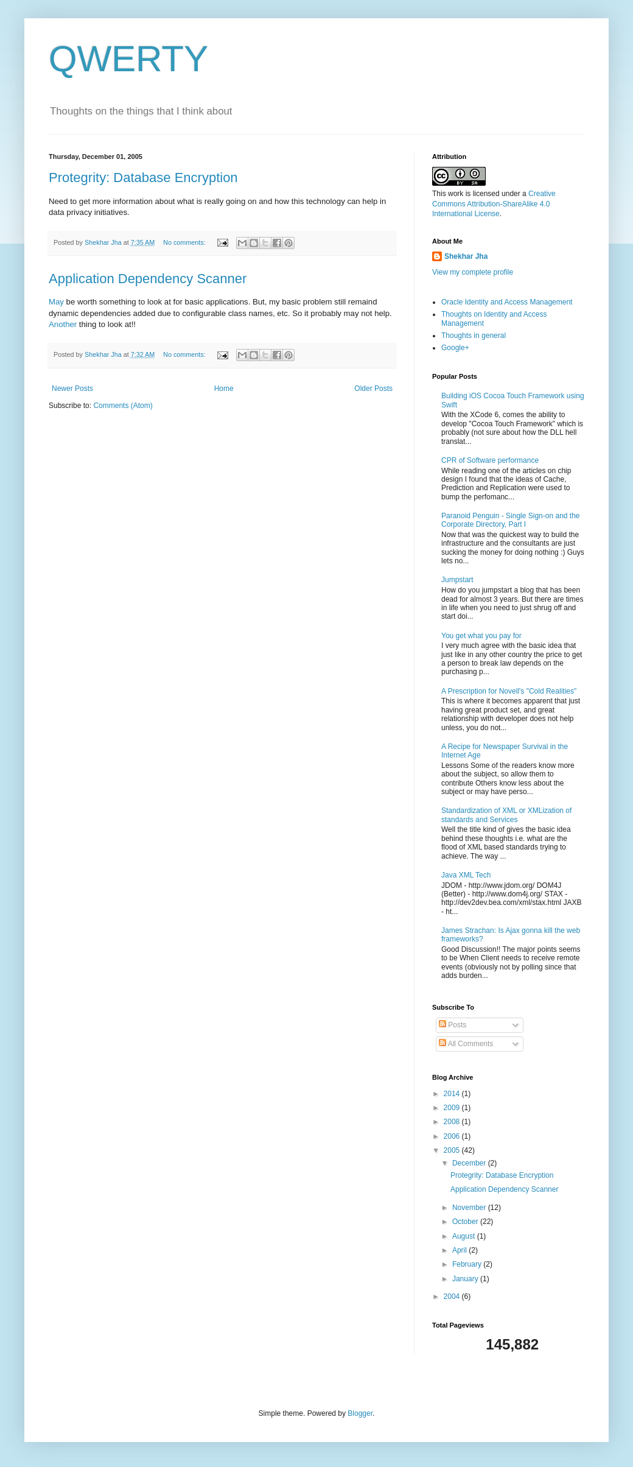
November (470, 1207)
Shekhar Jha (466, 256)
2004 (453, 1296)
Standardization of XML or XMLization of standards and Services (506, 814)
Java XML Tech (466, 875)
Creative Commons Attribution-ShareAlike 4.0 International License (494, 204)
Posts (452, 1025)
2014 (453, 1093)
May (57, 301)
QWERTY (128, 58)
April (460, 1250)
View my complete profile (472, 272)
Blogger (360, 1413)
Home (224, 388)
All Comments (466, 1044)
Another (64, 324)
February (467, 1264)
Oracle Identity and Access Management (506, 302)
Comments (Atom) (122, 405)
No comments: (185, 242)
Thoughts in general (473, 335)
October (466, 1221)
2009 (453, 1107)
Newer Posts (72, 388)
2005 (453, 1150)
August (464, 1236)
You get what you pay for (481, 635)
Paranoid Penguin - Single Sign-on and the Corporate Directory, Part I (510, 520)
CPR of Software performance (490, 460)
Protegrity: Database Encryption (143, 177)
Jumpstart (457, 579)
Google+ (455, 347)
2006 (453, 1136)
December (470, 1163)
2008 (453, 1121)
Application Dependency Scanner (148, 278)
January (466, 1279)
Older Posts (373, 388)
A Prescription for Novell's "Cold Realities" (508, 691)
